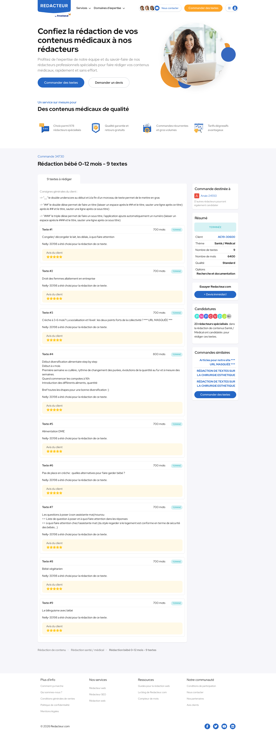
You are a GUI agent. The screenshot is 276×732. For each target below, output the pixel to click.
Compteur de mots (148, 698)
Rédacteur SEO (97, 694)
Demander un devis (109, 83)
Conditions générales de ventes (57, 698)
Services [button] (83, 8)
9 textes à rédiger (59, 179)
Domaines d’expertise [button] (109, 8)
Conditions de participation (201, 686)
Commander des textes (61, 83)
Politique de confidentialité (55, 705)
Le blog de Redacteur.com (152, 692)
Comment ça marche (51, 686)
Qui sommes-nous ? (51, 692)
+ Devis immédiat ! (215, 294)
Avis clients (193, 705)
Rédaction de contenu (52, 650)
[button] (231, 8)
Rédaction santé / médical (87, 650)
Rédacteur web (97, 688)
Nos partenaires (195, 698)
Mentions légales (49, 711)
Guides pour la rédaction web (154, 686)
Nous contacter (195, 692)
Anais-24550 (209, 196)
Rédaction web (97, 700)
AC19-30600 (226, 237)
